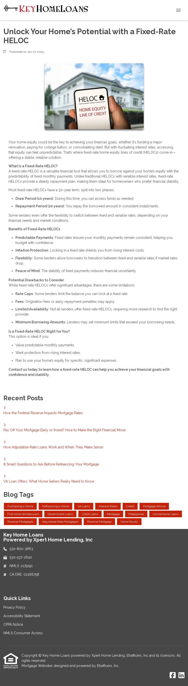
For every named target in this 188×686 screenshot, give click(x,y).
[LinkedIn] (181, 675)
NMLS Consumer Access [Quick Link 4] (23, 633)
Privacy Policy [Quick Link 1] (14, 607)
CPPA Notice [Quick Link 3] (13, 624)
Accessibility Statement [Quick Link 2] (21, 616)
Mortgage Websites (38, 666)
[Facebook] (173, 675)
